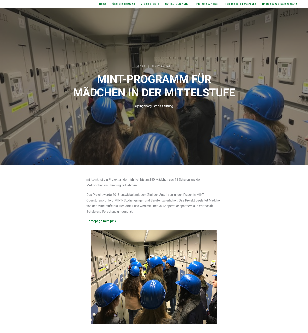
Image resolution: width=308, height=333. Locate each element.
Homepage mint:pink (101, 221)
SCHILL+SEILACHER (178, 4)
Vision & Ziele (150, 4)
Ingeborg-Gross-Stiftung (156, 106)
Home (103, 4)
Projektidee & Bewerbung (240, 4)
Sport (140, 66)
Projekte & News (207, 4)
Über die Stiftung (123, 4)
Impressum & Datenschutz (279, 4)
